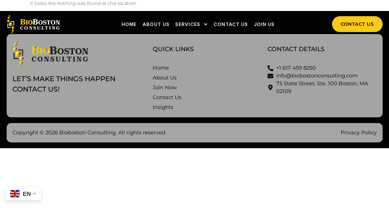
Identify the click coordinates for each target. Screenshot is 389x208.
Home (129, 24)
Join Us (264, 24)
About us (156, 24)
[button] (357, 24)
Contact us (231, 24)
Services (191, 24)
